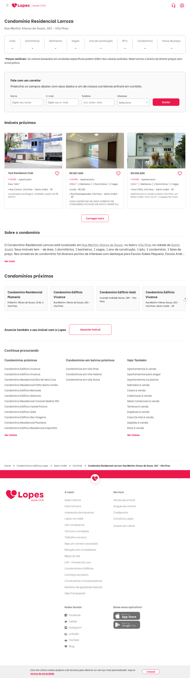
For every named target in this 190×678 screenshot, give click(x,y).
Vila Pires (144, 245)
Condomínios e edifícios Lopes (33, 465)
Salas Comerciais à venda (143, 401)
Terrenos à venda (137, 406)
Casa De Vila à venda (140, 417)
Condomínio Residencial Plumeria (25, 422)
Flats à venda (135, 428)
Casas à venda (136, 390)
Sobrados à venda (138, 385)
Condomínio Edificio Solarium (22, 395)
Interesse (122, 95)
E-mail (50, 95)
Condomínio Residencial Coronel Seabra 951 (31, 401)
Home (7, 465)
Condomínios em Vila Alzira (83, 379)
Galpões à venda (137, 422)
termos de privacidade (42, 673)
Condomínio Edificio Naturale (22, 390)
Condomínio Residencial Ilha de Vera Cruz (30, 379)
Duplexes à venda (138, 412)
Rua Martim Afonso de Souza (102, 245)
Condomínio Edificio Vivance (22, 369)
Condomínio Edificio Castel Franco (25, 406)
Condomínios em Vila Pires (82, 369)
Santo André (60, 465)
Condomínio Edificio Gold (20, 412)
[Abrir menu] (7, 5)
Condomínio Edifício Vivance (22, 374)
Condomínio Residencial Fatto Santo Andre (31, 385)
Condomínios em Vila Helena (84, 374)
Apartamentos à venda (141, 369)
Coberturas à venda (139, 395)
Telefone (86, 95)
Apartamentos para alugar (144, 374)
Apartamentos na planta (142, 379)
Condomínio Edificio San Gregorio (25, 417)
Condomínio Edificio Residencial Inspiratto (30, 428)
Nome (14, 95)
